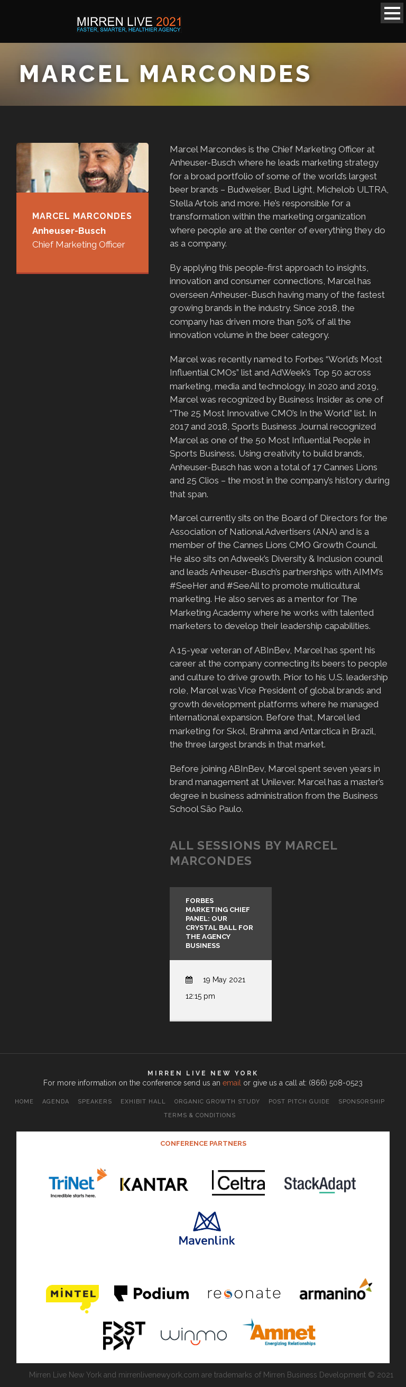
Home (24, 1101)
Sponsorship (361, 1101)
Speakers (95, 1101)
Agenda (55, 1101)
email (232, 1083)
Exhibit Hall (143, 1101)
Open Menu (392, 13)
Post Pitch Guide (299, 1101)
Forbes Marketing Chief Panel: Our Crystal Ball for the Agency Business (219, 923)
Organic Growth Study (217, 1101)
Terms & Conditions (200, 1115)
